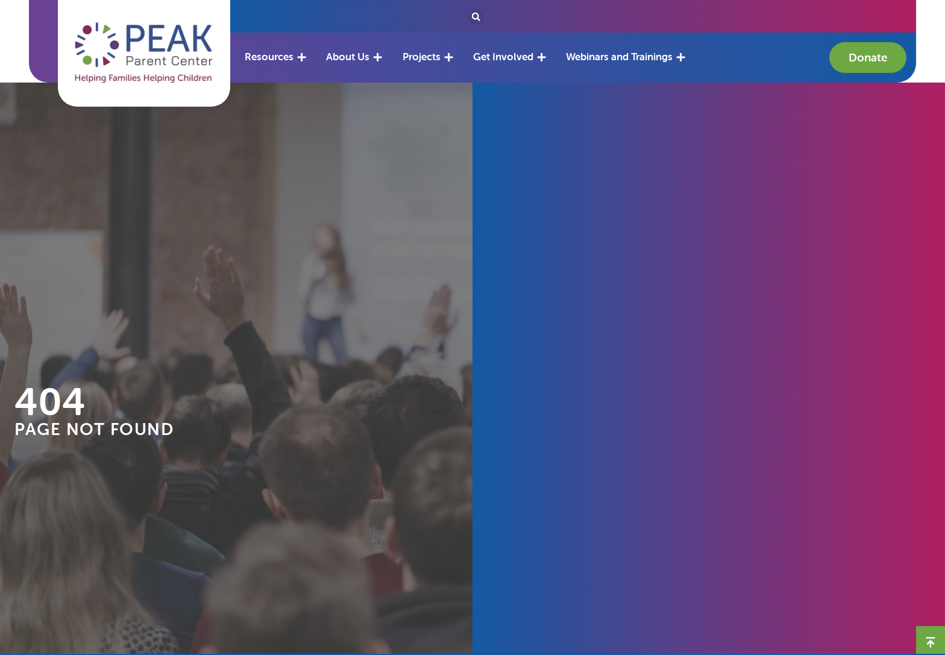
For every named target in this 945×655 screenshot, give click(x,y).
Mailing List (433, 16)
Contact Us (292, 16)
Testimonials (362, 16)
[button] (144, 53)
